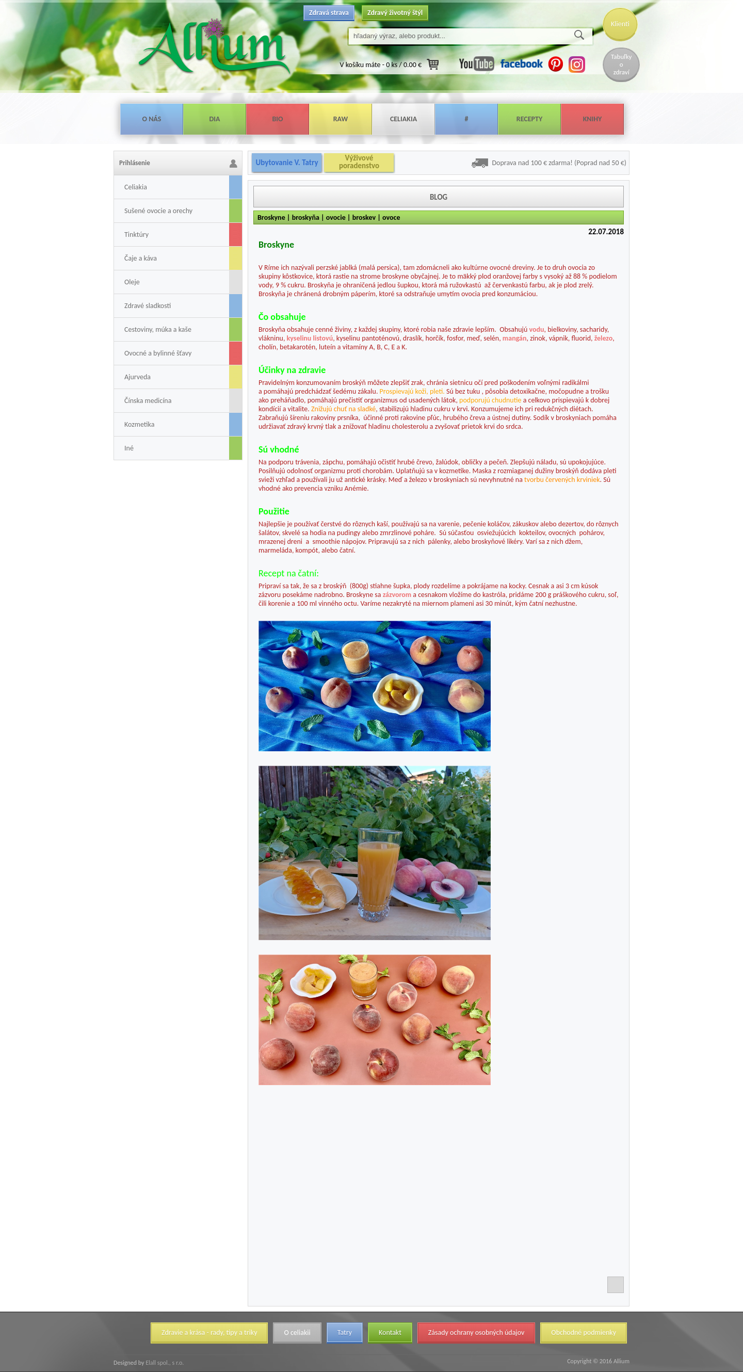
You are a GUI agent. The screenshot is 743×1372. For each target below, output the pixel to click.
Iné (129, 448)
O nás (151, 119)
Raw (340, 119)
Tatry (344, 1332)
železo (603, 338)
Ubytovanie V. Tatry (286, 162)
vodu (536, 329)
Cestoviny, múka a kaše (157, 329)
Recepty (529, 119)
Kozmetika (139, 424)
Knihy (592, 119)
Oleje (132, 282)
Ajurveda (137, 377)
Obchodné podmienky (583, 1332)
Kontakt (390, 1332)
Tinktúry (136, 234)
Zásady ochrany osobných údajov (476, 1332)
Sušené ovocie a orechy (158, 210)
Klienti (620, 24)
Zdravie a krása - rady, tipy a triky (209, 1332)
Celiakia (403, 119)
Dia (214, 119)
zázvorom (397, 594)
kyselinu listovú (310, 338)
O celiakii (297, 1332)
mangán (515, 338)
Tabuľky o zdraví (621, 64)
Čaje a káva (140, 258)
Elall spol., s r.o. (164, 1362)
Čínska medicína (147, 400)
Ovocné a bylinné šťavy (157, 353)
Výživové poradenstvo (359, 162)
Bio (277, 119)
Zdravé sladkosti (147, 305)
